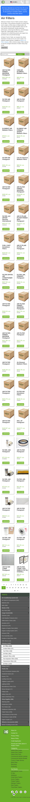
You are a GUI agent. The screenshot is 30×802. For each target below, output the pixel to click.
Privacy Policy (15, 735)
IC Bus (13, 773)
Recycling (14, 764)
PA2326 (18, 371)
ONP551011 (4, 254)
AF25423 (18, 488)
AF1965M (19, 195)
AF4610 (18, 546)
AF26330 (4, 108)
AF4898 (18, 254)
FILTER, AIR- (8, 450)
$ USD (13, 2)
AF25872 (18, 108)
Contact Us (14, 733)
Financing (14, 766)
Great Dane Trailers (16, 777)
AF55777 (18, 575)
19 (21, 587)
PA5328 (18, 78)
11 (23, 584)
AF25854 (4, 517)
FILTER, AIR (8, 480)
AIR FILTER (23, 100)
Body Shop (14, 762)
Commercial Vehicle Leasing (19, 756)
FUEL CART (8, 247)
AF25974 (18, 341)
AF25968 (4, 371)
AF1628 (18, 458)
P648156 (18, 400)
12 (26, 584)
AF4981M (4, 341)
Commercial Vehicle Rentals (19, 758)
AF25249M (4, 78)
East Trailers (14, 785)
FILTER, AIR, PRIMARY (23, 276)
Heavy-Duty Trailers (16, 752)
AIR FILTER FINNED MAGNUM (8, 72)
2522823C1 (4, 225)
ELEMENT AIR (8, 129)
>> (17, 590)
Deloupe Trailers (15, 783)
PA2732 (18, 137)
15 (10, 587)
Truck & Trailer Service (17, 760)
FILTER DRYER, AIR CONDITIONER (8, 278)
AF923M (18, 312)
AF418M (4, 546)
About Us (13, 730)
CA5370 (4, 137)
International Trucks (16, 771)
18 (18, 587)
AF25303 (4, 429)
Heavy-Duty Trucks (16, 750)
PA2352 (18, 166)
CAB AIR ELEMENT (23, 71)
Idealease (14, 775)
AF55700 (4, 575)
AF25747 (18, 429)
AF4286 (3, 195)
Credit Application (16, 741)
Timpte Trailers (15, 781)
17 (15, 587)
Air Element (23, 363)
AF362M (18, 225)
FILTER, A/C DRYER (8, 218)
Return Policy (15, 738)
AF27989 (4, 166)
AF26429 (18, 517)
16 (12, 587)
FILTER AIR (8, 100)
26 (14, 590)
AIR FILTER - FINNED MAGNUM (8, 335)
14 (7, 587)
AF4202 (3, 400)
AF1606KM (4, 458)
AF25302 (18, 283)
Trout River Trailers (16, 787)
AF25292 (4, 488)
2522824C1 (4, 283)
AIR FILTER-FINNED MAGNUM (23, 189)
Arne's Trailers (15, 779)
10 (20, 584)
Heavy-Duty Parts (16, 754)
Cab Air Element (23, 158)
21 (27, 587)
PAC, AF (23, 421)
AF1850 (3, 312)
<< (4, 584)
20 (24, 587)
